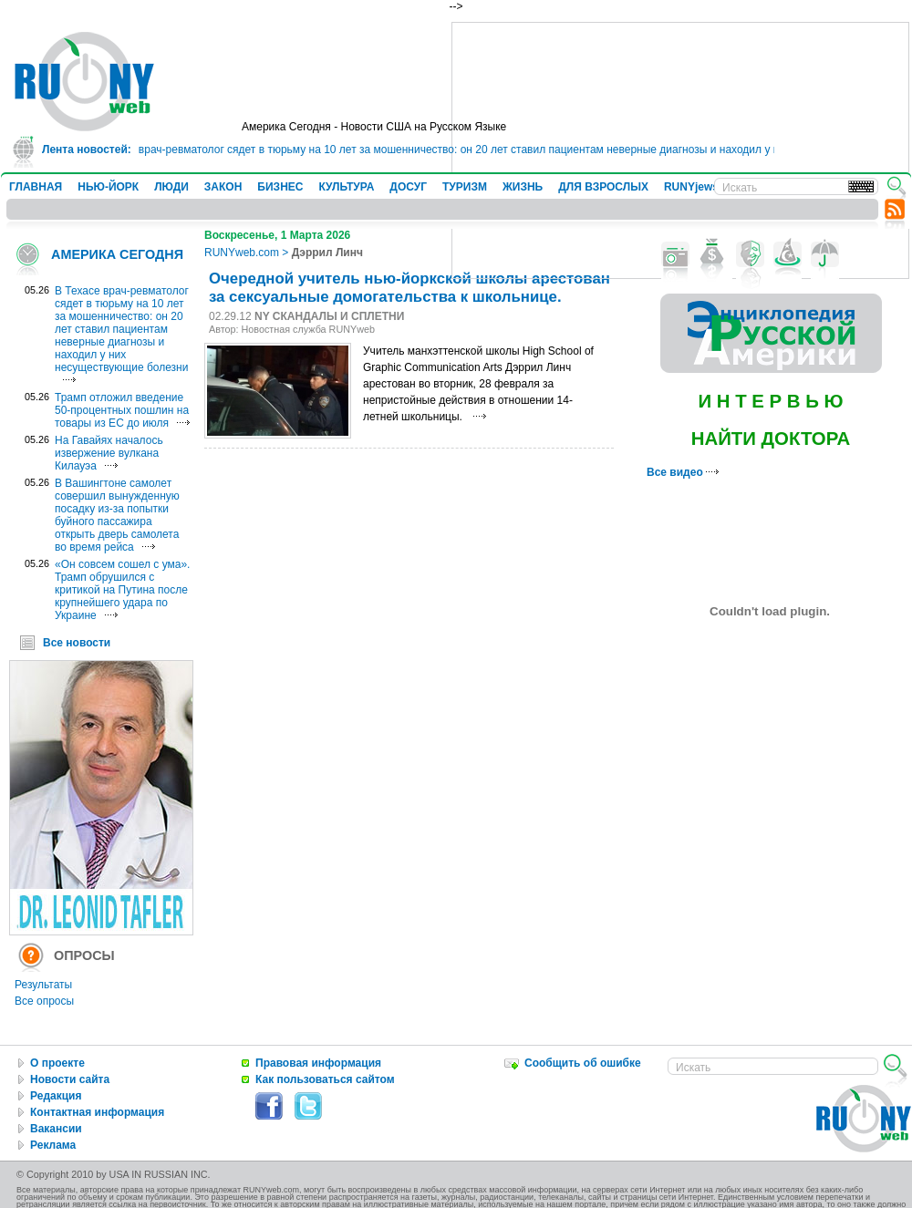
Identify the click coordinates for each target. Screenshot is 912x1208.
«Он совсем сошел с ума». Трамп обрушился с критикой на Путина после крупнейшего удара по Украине (122, 590)
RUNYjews (691, 187)
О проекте (57, 1063)
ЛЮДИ (171, 187)
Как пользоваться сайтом (325, 1079)
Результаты (43, 984)
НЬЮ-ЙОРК (108, 187)
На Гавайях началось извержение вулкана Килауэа (109, 453)
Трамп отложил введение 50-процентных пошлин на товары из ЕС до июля (122, 410)
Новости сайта (69, 1079)
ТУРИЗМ (464, 187)
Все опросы (44, 1001)
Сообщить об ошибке (582, 1063)
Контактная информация (97, 1112)
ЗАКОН (223, 187)
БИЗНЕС (280, 187)
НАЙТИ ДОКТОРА (771, 438)
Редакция (55, 1095)
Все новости (76, 642)
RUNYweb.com (241, 252)
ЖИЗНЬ (523, 187)
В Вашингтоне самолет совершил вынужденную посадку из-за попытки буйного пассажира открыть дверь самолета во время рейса (117, 515)
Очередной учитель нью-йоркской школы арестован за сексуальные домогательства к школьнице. (409, 287)
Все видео (683, 472)
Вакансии (56, 1128)
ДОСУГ (408, 187)
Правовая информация (318, 1063)
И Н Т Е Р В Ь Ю (770, 401)
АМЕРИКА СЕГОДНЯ (117, 254)
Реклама (53, 1145)
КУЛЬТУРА (346, 187)
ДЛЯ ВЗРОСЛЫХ (603, 187)
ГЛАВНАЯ (35, 187)
